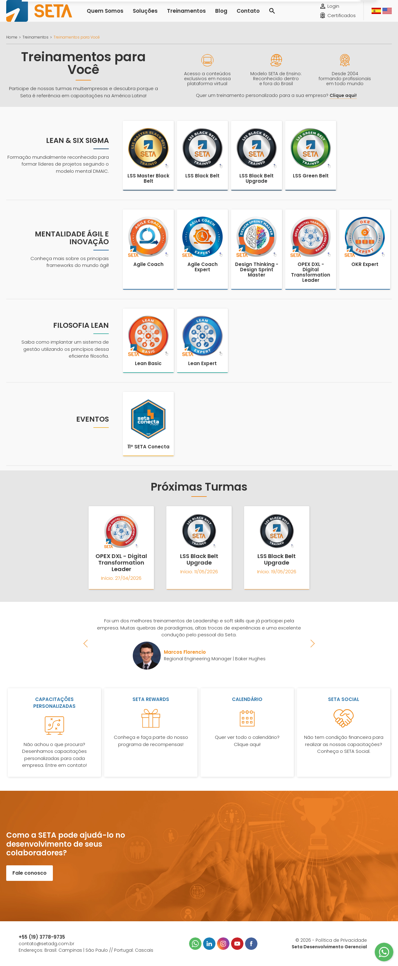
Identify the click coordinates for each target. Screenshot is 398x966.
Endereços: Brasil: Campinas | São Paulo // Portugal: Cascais (86, 950)
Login (333, 10)
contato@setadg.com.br (46, 944)
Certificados (341, 20)
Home (11, 37)
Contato (228, 15)
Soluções (138, 15)
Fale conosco (29, 873)
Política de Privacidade (341, 940)
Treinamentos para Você (76, 37)
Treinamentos (174, 15)
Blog (204, 15)
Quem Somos (102, 15)
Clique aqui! (343, 95)
